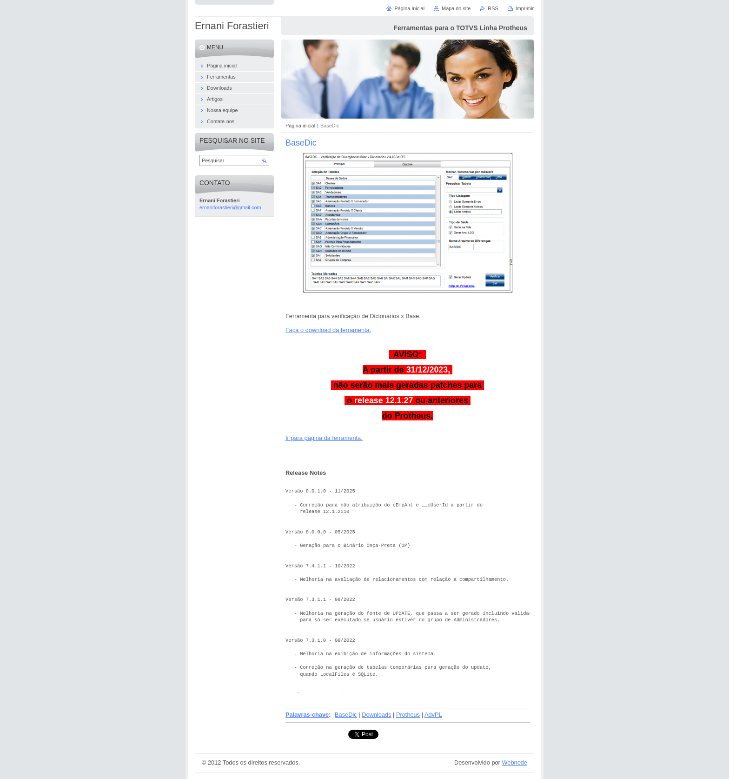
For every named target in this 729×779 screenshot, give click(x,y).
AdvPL (433, 714)
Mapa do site (456, 8)
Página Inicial (409, 8)
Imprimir (525, 8)
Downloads (376, 714)
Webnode (514, 762)
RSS (493, 8)
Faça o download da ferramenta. (328, 329)
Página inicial (300, 125)
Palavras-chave (307, 714)
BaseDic (346, 714)
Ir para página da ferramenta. (324, 437)
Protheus (408, 714)
